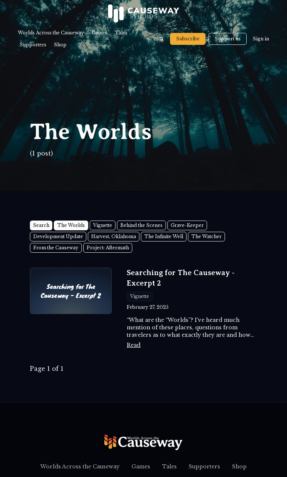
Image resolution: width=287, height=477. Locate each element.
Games (99, 33)
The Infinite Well (163, 236)
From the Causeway (55, 247)
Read (134, 345)
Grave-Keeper (187, 225)
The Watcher (206, 236)
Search (41, 225)
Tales (121, 33)
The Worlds (71, 225)
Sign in (261, 38)
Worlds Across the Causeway (51, 33)
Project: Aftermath (108, 247)
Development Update (58, 236)
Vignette (102, 225)
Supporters (32, 44)
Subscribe (188, 38)
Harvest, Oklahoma (113, 236)
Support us (228, 38)
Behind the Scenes (141, 225)
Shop (60, 44)
